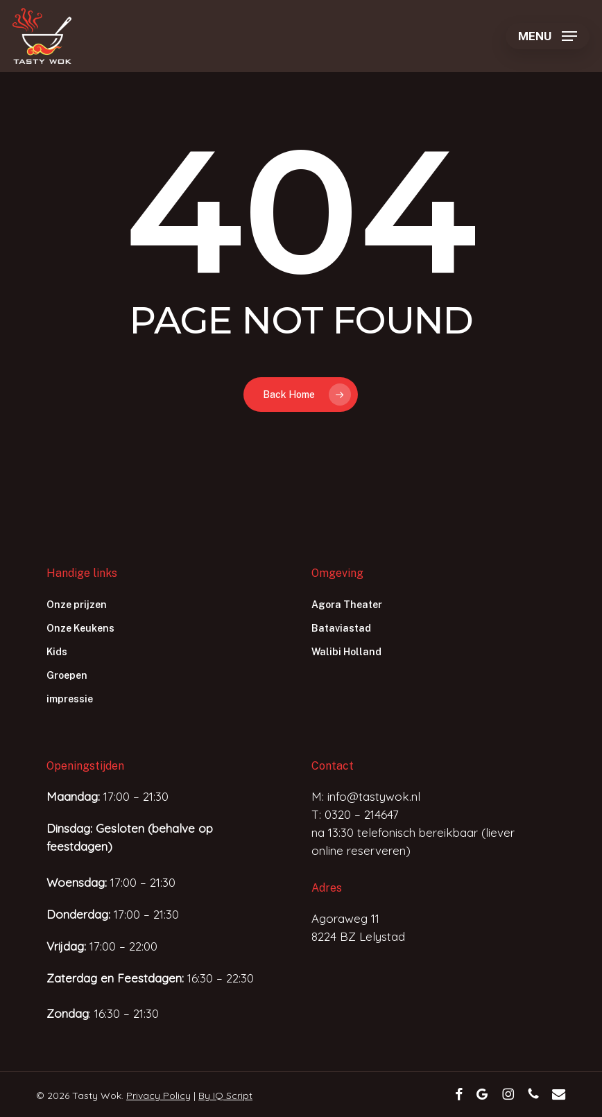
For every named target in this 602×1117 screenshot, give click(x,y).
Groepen (66, 675)
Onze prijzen (76, 604)
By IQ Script (225, 1095)
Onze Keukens (80, 628)
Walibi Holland (346, 651)
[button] (548, 36)
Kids (56, 651)
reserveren (376, 850)
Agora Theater (346, 604)
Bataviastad (341, 628)
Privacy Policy (158, 1095)
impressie (69, 698)
